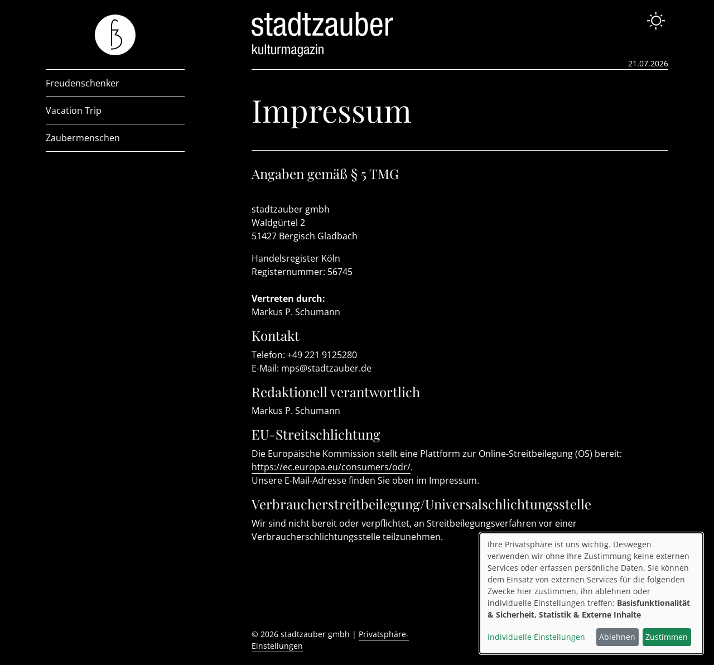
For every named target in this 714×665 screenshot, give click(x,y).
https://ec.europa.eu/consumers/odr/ (331, 467)
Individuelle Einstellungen (536, 637)
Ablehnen (617, 637)
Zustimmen (666, 637)
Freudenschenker (82, 83)
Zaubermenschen (83, 138)
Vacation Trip (74, 110)
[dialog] (591, 593)
